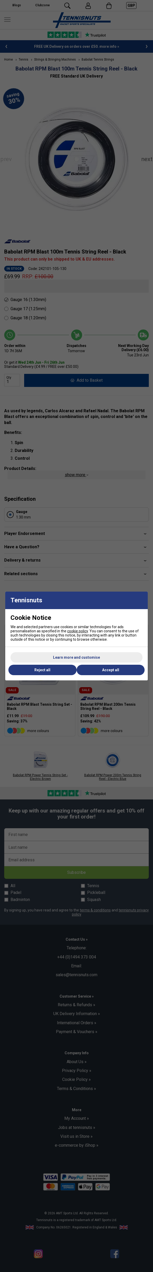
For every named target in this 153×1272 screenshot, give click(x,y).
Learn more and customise (76, 657)
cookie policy (77, 631)
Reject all (42, 670)
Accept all (110, 670)
